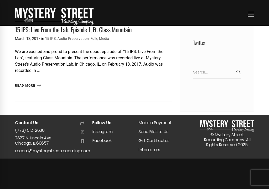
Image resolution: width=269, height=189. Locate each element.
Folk (93, 38)
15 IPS (50, 38)
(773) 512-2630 (29, 130)
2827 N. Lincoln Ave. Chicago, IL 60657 (33, 140)
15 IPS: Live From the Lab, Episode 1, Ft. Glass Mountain (73, 29)
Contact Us (26, 123)
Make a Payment (155, 123)
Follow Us (101, 123)
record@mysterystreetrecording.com (52, 151)
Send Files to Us (153, 132)
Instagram (102, 132)
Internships (149, 150)
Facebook (102, 141)
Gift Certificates (153, 141)
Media (104, 38)
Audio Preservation (73, 38)
